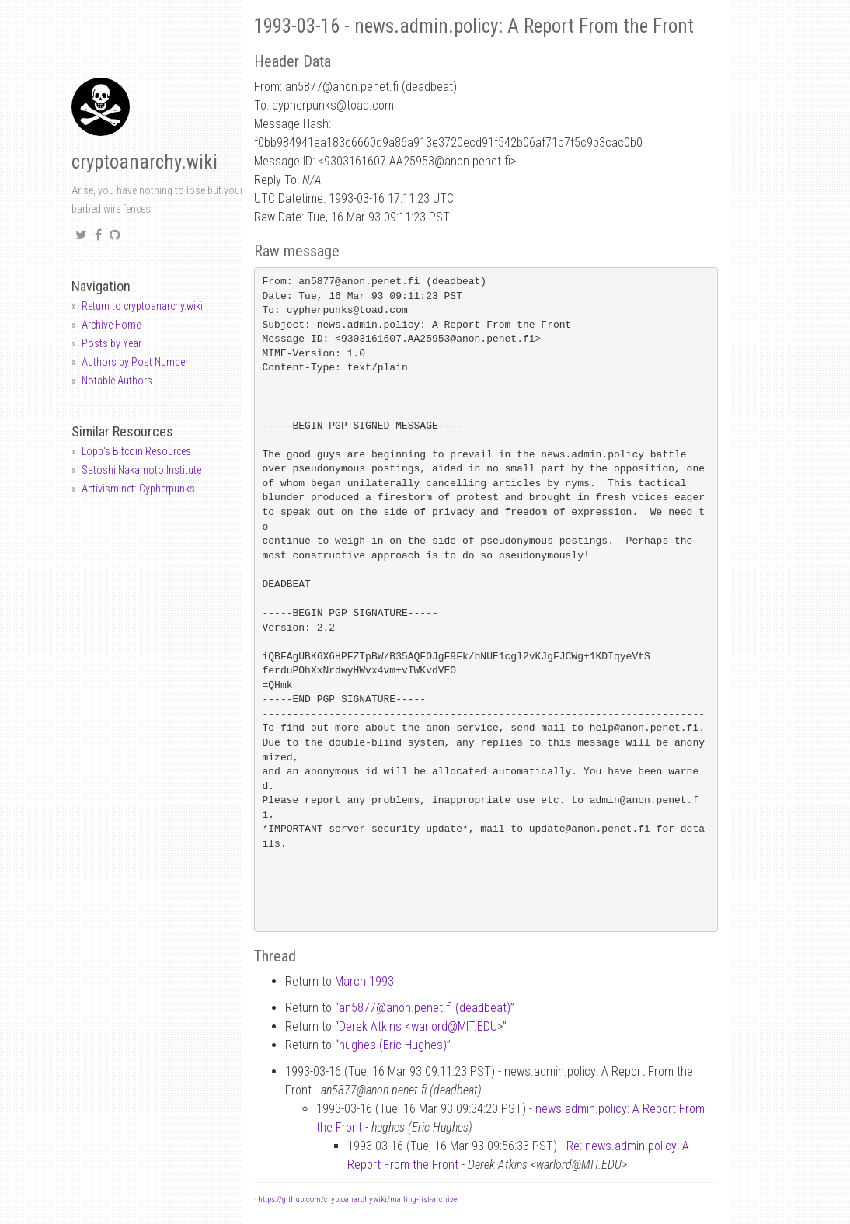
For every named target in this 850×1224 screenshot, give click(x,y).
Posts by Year (111, 343)
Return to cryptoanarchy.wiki (142, 306)
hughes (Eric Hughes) (393, 1045)
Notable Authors (117, 380)
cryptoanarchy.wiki (144, 162)
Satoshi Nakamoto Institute (141, 470)
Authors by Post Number (135, 362)
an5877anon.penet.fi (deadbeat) (424, 1007)
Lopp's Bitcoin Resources (136, 451)
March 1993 (364, 981)
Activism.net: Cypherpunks (138, 488)
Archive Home (111, 324)
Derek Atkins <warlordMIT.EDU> (421, 1026)
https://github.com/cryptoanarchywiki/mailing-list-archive (357, 1199)
